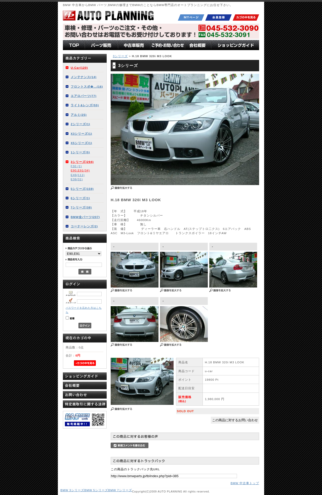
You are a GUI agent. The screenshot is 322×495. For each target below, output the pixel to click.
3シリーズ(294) (82, 161)
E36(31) (77, 179)
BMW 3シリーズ (72, 490)
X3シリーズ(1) (81, 133)
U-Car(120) (79, 67)
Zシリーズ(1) (80, 124)
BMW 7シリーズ (120, 490)
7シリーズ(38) (81, 207)
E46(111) (78, 174)
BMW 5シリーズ (96, 490)
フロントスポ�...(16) (87, 86)
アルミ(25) (79, 114)
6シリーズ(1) (80, 198)
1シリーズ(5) (80, 152)
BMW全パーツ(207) (85, 217)
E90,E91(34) (80, 170)
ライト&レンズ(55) (85, 105)
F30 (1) (76, 166)
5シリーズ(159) (82, 188)
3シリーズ (120, 56)
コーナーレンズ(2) (84, 226)
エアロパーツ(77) (84, 95)
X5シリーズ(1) (81, 143)
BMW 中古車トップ (244, 483)
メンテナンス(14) (84, 77)
